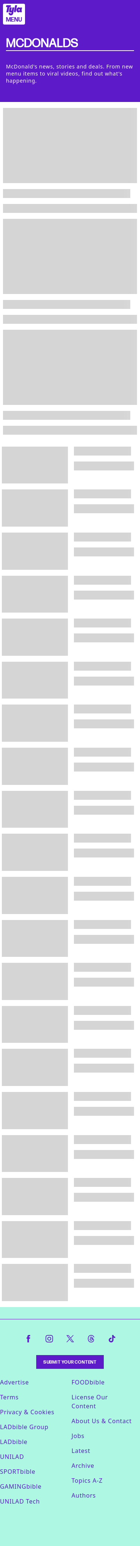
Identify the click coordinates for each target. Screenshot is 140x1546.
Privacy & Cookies (27, 1412)
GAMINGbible (20, 1486)
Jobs (78, 1436)
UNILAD (12, 1457)
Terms (9, 1397)
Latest (81, 1451)
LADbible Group (24, 1427)
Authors (84, 1495)
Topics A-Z (87, 1480)
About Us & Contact (102, 1421)
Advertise (14, 1382)
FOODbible (88, 1382)
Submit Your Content (70, 1362)
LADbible (14, 1442)
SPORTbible (17, 1471)
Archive (83, 1466)
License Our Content (90, 1401)
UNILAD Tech (20, 1501)
